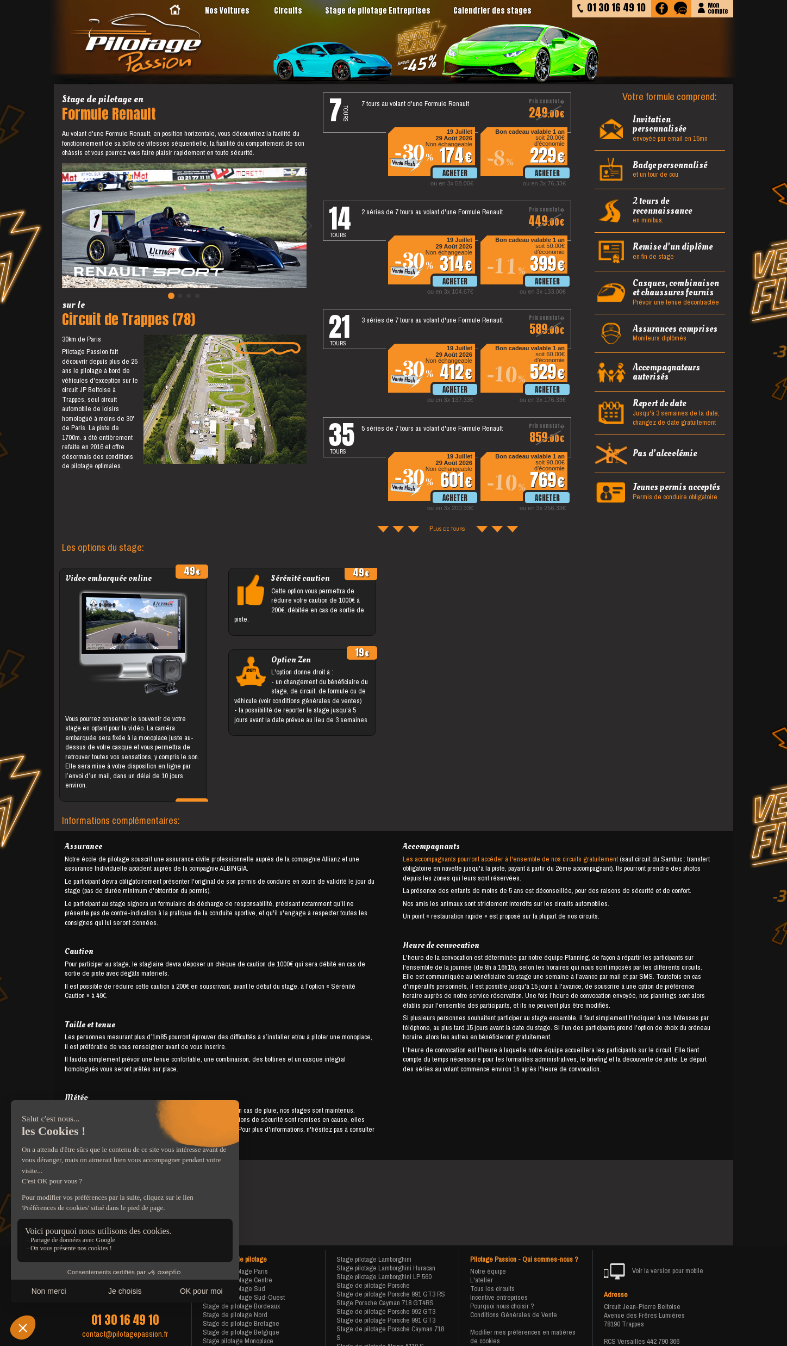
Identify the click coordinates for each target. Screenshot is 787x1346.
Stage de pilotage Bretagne (241, 1323)
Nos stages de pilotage (235, 1259)
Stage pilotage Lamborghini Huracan (385, 1268)
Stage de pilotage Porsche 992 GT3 (385, 1311)
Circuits (288, 10)
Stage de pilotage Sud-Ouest (244, 1297)
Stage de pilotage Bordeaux (241, 1306)
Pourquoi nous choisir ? (502, 1306)
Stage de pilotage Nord (235, 1314)
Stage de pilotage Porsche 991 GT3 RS (390, 1294)
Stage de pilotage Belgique (241, 1332)
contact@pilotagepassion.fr (125, 1334)
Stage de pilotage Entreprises (377, 10)
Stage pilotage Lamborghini (373, 1259)
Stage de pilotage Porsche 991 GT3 (385, 1320)
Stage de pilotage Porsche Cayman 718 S (390, 1333)
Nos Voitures (227, 10)
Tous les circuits (492, 1288)
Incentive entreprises (499, 1297)
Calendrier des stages (492, 10)
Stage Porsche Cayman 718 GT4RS (385, 1303)
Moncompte (718, 7)
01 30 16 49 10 (125, 1320)
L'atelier (481, 1280)
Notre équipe (488, 1271)
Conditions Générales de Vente (513, 1314)
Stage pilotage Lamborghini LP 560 (384, 1276)
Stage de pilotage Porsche (373, 1285)
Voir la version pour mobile (653, 1271)
